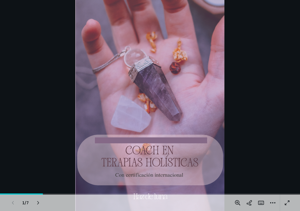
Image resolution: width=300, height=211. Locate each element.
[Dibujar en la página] (249, 202)
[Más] (272, 202)
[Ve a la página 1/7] (25, 202)
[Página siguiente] (38, 202)
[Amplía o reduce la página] (237, 202)
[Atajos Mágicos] (261, 202)
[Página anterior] (13, 202)
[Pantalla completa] (287, 202)
